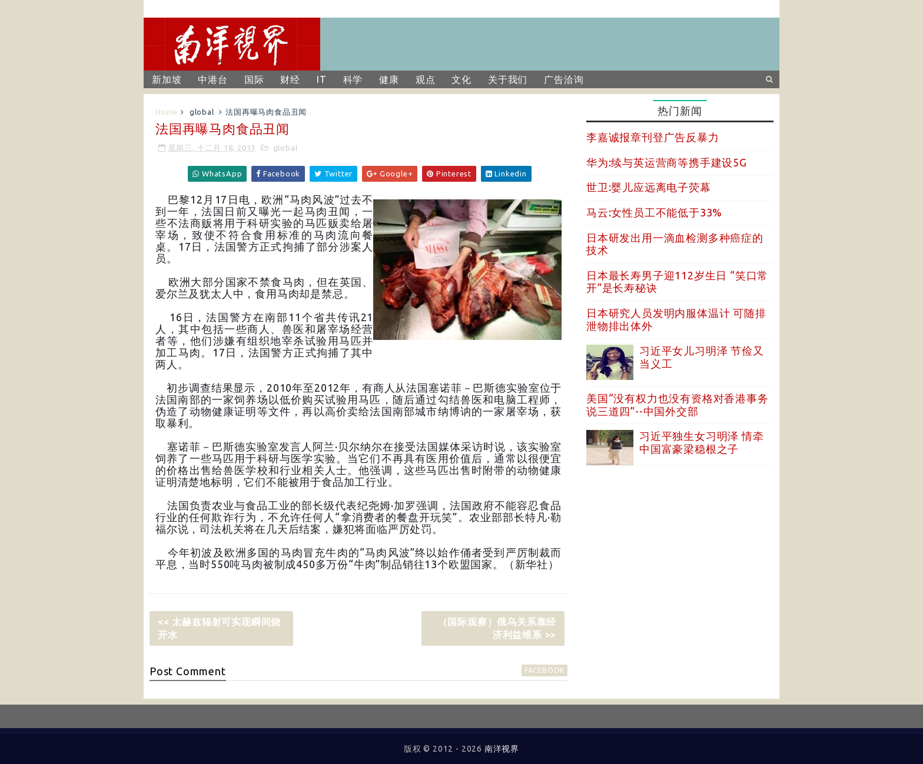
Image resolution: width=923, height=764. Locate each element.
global (202, 112)
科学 (353, 79)
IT (322, 79)
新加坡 (166, 79)
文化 (461, 79)
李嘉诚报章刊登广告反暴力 (652, 137)
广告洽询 (563, 79)
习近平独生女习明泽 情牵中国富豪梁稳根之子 (701, 442)
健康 (389, 79)
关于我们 (507, 79)
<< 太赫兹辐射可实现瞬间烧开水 (219, 628)
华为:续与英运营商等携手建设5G (666, 162)
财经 (290, 79)
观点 (426, 79)
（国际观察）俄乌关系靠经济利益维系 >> (497, 628)
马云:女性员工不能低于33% (654, 212)
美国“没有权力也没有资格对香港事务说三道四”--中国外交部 (677, 404)
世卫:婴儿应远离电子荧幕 (648, 187)
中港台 (212, 79)
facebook (544, 670)
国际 (254, 79)
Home (166, 112)
